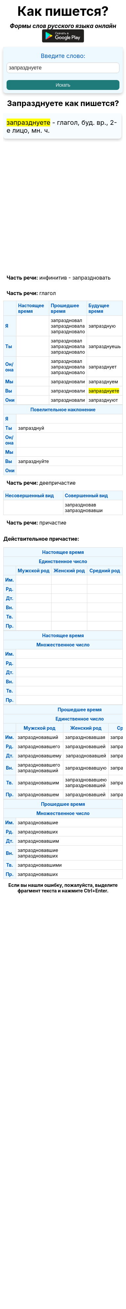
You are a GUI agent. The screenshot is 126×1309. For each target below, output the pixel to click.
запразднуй (31, 428)
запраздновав (80, 504)
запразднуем (103, 381)
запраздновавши (84, 510)
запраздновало (68, 331)
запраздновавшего (39, 746)
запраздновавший (38, 737)
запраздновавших (38, 831)
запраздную (102, 326)
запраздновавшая (85, 737)
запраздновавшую (85, 768)
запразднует (102, 366)
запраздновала (68, 326)
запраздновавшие (38, 822)
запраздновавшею (86, 779)
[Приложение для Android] (63, 40)
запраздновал (66, 320)
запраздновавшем (38, 794)
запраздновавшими (40, 865)
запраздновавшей (85, 746)
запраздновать (91, 277)
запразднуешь (105, 346)
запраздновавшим (38, 782)
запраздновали (68, 381)
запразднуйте (33, 461)
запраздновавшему (40, 755)
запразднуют (103, 400)
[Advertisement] (63, 207)
